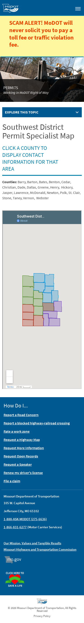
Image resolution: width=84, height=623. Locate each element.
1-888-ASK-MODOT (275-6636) (25, 519)
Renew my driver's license (23, 472)
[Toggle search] (65, 7)
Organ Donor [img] (16, 570)
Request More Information (24, 448)
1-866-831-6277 (15, 527)
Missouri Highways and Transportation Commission (40, 549)
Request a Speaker (18, 464)
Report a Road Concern (21, 415)
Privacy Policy (42, 616)
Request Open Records (21, 456)
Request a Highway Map (22, 439)
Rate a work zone (17, 431)
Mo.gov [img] (15, 560)
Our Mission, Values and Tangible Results (32, 543)
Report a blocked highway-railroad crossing (37, 423)
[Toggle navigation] (78, 8)
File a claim (12, 481)
